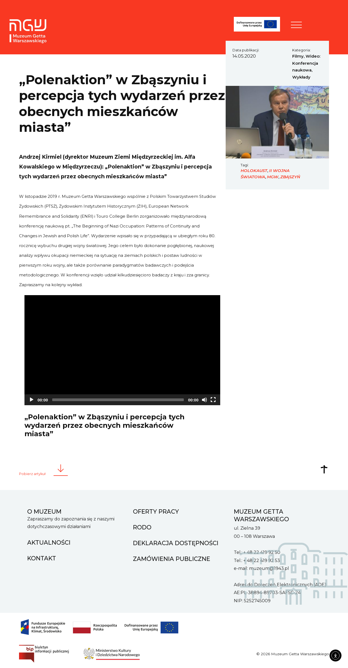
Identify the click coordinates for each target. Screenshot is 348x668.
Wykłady (301, 77)
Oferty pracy (156, 509)
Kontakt (41, 556)
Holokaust (254, 170)
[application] (122, 350)
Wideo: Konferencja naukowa (306, 63)
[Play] (31, 399)
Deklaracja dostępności (175, 540)
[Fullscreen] (213, 399)
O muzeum (44, 509)
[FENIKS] (260, 25)
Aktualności (48, 540)
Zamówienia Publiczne (171, 556)
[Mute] (204, 399)
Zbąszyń (290, 176)
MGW (272, 176)
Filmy (298, 56)
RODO (142, 525)
